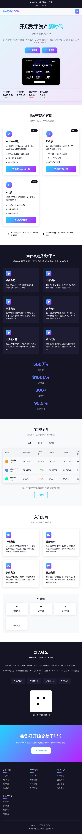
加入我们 (6, 788)
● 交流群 (64, 681)
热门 (29, 443)
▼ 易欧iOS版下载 (61, 169)
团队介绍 (6, 780)
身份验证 (60, 784)
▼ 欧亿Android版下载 (21, 169)
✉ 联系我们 (18, 681)
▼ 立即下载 (32, 50)
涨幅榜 (40, 443)
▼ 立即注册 (49, 50)
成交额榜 (51, 443)
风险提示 (6, 814)
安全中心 (60, 788)
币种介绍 (33, 784)
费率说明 (33, 780)
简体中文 (38, 5)
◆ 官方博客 (33, 681)
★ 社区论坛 (49, 681)
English (44, 5)
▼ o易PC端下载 (21, 220)
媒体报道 (6, 784)
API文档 (33, 776)
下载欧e (41, 495)
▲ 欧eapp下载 (41, 750)
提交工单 (60, 780)
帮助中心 (60, 776)
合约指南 (33, 788)
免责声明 (6, 810)
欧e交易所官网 (11, 11)
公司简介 (6, 776)
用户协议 (6, 801)
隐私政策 (6, 806)
